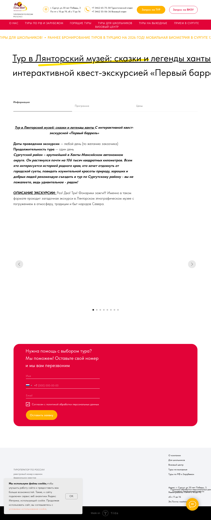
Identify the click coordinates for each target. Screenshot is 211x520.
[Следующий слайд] (192, 264)
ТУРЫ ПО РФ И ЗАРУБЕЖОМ (44, 23)
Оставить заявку (41, 415)
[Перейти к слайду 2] (97, 310)
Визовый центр (176, 464)
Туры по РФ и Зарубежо (180, 474)
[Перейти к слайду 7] (114, 310)
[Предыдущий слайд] (19, 264)
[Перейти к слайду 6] (111, 310)
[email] (63, 395)
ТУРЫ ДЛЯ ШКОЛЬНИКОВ (115, 23)
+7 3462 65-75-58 (101, 7)
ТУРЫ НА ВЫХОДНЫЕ (153, 23)
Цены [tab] (139, 105)
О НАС (13, 23)
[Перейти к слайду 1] (93, 310)
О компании (174, 455)
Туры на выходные (177, 469)
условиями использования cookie (27, 508)
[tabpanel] (105, 173)
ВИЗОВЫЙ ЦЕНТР (107, 26)
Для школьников (176, 460)
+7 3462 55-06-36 (101, 11)
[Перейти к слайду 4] (104, 310)
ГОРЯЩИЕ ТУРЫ (80, 23)
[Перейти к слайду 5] (107, 310)
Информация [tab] (21, 102)
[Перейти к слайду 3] (100, 310)
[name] (63, 376)
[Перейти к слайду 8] (118, 310)
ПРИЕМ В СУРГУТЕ (186, 23)
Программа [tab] (82, 105)
